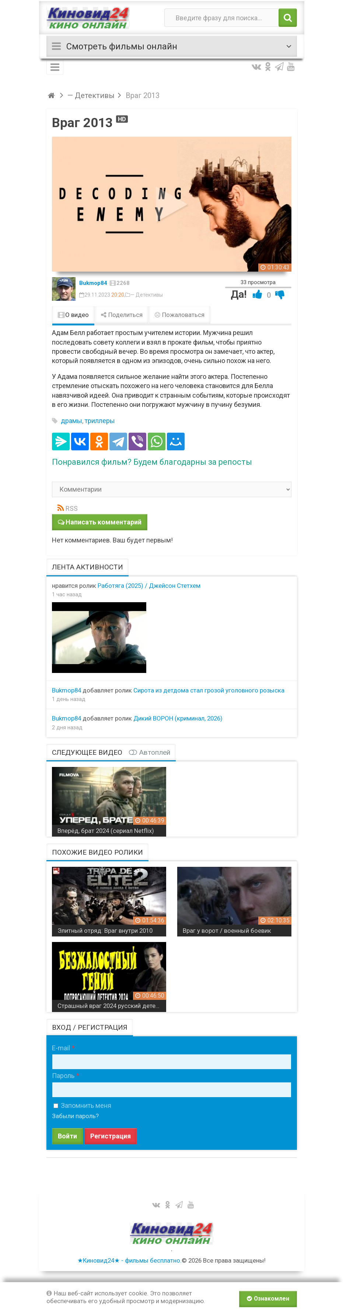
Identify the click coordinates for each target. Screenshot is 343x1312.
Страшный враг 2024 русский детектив (111, 1005)
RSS (72, 508)
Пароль (63, 1075)
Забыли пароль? (75, 1116)
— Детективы (146, 295)
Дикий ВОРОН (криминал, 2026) (178, 718)
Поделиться (122, 314)
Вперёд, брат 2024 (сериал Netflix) (105, 830)
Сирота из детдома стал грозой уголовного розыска (208, 690)
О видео (73, 314)
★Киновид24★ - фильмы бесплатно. (129, 1260)
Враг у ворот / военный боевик (227, 930)
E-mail (61, 1048)
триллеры (100, 421)
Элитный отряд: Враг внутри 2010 (105, 930)
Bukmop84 (93, 283)
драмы (71, 421)
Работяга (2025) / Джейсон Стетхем (149, 585)
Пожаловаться (179, 314)
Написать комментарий (103, 522)
